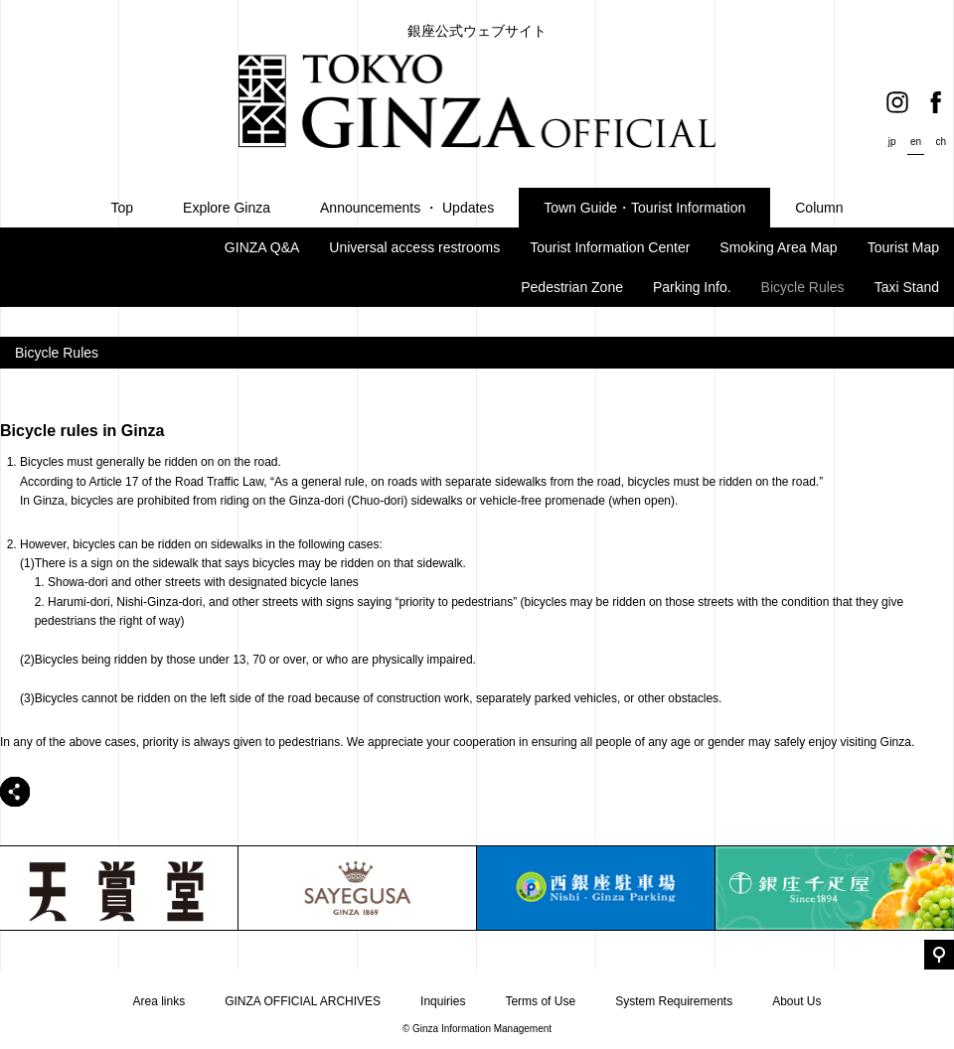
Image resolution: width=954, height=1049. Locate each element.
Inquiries (442, 1001)
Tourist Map (903, 247)
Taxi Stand (906, 287)
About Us (796, 1001)
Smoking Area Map (778, 247)
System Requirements (673, 1001)
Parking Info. (692, 287)
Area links (158, 1001)
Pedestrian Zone (572, 287)
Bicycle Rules (803, 287)
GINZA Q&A (262, 247)
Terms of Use (540, 1001)
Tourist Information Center (610, 247)
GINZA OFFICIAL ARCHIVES (303, 1001)
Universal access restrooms (414, 247)
